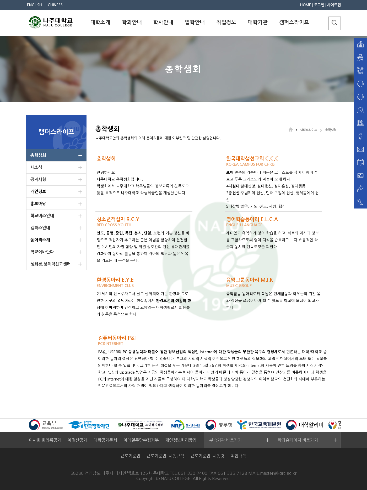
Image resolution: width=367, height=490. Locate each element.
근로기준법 (130, 456)
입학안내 (195, 22)
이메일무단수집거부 (141, 440)
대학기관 (258, 22)
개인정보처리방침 (181, 440)
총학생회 (330, 130)
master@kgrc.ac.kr (278, 473)
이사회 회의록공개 (45, 440)
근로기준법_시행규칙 (165, 456)
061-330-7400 (192, 473)
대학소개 (100, 22)
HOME (305, 5)
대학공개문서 (105, 440)
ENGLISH (34, 5)
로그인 (319, 5)
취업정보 (226, 22)
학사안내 (163, 22)
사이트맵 (334, 5)
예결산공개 (77, 440)
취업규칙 (238, 456)
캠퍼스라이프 (294, 22)
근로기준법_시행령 (207, 456)
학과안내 (132, 22)
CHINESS (55, 5)
